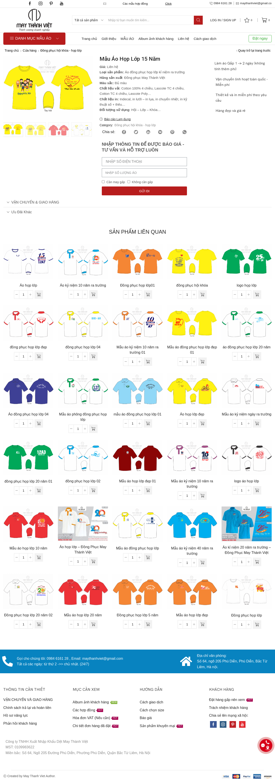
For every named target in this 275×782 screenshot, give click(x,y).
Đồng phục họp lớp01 (137, 285)
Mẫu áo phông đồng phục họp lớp (83, 416)
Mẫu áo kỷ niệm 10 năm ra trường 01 (137, 349)
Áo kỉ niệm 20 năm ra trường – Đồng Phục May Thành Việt (246, 550)
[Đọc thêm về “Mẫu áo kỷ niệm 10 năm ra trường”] (202, 495)
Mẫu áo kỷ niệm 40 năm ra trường (192, 550)
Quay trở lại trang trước (254, 50)
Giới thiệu (109, 39)
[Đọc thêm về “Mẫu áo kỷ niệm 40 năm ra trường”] (202, 563)
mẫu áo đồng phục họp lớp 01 (137, 414)
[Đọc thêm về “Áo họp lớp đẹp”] (202, 423)
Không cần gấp (142, 182)
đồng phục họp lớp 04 (82, 347)
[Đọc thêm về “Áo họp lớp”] (39, 294)
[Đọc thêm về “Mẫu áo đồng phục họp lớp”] (148, 557)
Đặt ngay (260, 38)
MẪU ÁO (127, 39)
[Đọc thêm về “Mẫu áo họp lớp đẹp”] (202, 624)
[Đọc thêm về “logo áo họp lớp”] (257, 490)
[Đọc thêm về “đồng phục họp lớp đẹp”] (39, 356)
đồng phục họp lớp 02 (82, 481)
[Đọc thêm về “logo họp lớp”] (257, 294)
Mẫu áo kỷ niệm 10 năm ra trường (192, 483)
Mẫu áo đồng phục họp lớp (137, 548)
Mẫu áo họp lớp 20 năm (83, 615)
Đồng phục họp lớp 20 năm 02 (28, 615)
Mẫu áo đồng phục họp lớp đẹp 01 (192, 349)
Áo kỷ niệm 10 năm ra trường (83, 285)
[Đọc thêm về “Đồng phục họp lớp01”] (148, 294)
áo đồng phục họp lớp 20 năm (247, 347)
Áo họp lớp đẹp (192, 414)
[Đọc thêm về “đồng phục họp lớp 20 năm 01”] (39, 490)
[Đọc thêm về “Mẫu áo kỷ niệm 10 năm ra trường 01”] (148, 361)
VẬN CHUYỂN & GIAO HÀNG (33, 202)
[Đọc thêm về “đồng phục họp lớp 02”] (93, 490)
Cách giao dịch (205, 39)
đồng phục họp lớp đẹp (28, 347)
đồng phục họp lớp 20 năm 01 (28, 481)
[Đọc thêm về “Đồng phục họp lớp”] (257, 624)
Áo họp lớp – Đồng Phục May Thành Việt (82, 549)
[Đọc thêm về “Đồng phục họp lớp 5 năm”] (148, 624)
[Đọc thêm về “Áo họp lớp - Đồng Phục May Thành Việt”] (93, 561)
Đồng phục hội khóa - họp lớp (61, 50)
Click (172, 3)
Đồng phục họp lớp (246, 615)
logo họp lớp (246, 285)
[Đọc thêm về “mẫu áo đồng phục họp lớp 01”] (148, 423)
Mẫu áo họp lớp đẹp (192, 615)
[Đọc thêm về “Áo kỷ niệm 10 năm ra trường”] (93, 294)
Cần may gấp (115, 182)
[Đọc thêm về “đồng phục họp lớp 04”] (93, 356)
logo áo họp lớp (246, 481)
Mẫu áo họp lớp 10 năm (28, 548)
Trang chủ (89, 39)
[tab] (137, 202)
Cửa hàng (30, 50)
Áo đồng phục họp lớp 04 (28, 414)
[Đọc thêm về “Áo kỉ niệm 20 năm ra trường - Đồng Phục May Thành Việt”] (257, 562)
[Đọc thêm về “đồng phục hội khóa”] (202, 294)
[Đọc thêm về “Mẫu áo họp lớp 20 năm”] (93, 624)
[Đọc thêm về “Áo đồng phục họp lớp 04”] (39, 423)
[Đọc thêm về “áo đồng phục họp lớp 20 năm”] (257, 356)
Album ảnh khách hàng (155, 39)
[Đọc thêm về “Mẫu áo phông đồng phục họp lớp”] (93, 429)
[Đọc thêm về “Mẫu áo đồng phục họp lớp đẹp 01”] (202, 361)
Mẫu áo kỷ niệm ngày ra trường (246, 414)
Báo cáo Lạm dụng (117, 119)
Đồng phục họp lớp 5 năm (137, 615)
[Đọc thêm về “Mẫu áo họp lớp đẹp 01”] (148, 490)
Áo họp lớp (28, 285)
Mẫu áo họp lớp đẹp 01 (137, 481)
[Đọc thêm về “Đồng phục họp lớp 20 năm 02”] (39, 624)
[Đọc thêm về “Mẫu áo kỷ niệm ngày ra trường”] (257, 423)
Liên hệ (183, 39)
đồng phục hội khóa (192, 285)
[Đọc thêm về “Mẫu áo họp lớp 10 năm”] (39, 557)
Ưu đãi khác (19, 212)
